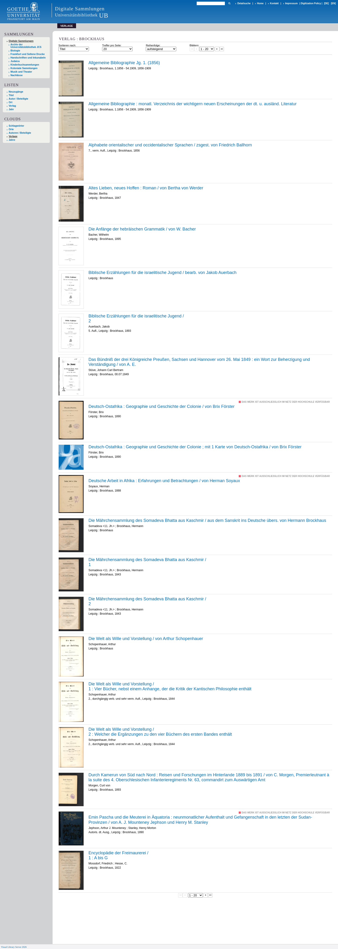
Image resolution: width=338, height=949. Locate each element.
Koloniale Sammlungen (24, 68)
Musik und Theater (21, 71)
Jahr (11, 109)
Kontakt (274, 3)
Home (260, 3)
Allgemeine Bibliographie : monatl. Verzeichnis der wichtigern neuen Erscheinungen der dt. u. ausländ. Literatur (192, 104)
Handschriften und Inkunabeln (28, 57)
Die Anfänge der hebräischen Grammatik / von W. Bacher (142, 229)
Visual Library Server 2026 (14, 947)
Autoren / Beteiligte (20, 133)
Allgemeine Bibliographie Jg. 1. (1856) (124, 62)
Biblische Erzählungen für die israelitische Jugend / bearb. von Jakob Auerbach (162, 272)
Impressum (291, 3)
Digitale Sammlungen (21, 41)
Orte (11, 129)
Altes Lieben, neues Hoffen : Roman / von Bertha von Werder (145, 188)
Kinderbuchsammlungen (25, 64)
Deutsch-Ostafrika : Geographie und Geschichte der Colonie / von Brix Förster (161, 406)
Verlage (13, 136)
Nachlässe (17, 75)
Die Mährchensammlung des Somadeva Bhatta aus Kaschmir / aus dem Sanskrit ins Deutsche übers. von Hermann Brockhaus (207, 520)
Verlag (12, 106)
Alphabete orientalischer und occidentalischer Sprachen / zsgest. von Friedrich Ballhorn (170, 145)
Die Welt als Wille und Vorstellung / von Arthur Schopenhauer (145, 638)
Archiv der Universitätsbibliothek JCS (26, 45)
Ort (10, 102)
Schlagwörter (16, 126)
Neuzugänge (16, 91)
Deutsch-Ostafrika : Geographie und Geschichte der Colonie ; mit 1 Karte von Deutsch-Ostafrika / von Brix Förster (194, 447)
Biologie (15, 50)
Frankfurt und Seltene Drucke (28, 54)
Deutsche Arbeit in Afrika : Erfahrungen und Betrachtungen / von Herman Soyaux (164, 480)
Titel (11, 95)
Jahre (12, 140)
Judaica (15, 61)
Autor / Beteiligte (18, 99)
